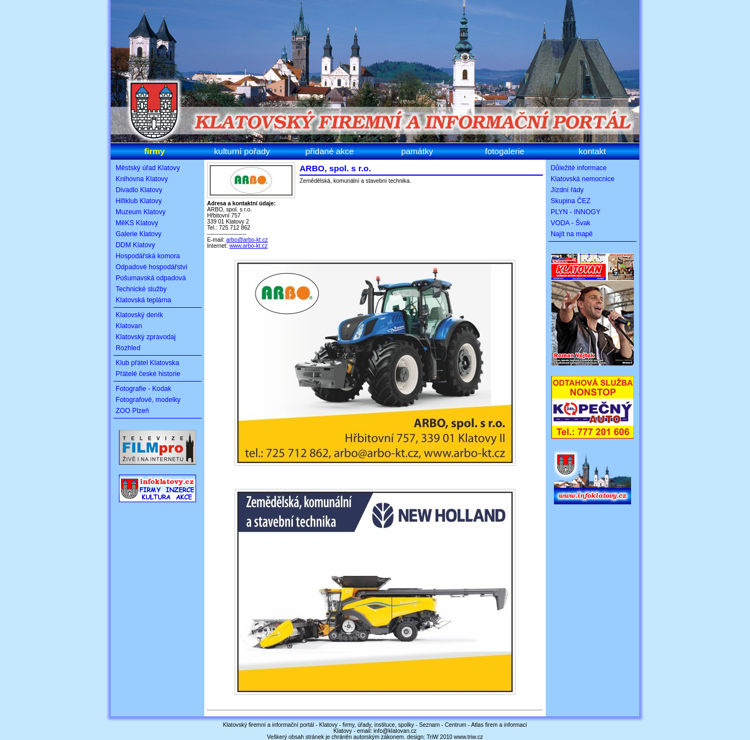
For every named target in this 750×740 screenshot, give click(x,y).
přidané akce (330, 151)
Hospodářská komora (148, 256)
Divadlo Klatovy (139, 190)
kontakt (592, 151)
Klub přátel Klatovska (147, 363)
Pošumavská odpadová (151, 278)
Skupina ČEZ (570, 201)
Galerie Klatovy (138, 234)
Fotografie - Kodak (143, 389)
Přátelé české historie (148, 374)
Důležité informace (579, 168)
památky (417, 151)
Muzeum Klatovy (141, 212)
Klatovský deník (139, 315)
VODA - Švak (570, 223)
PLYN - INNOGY (575, 212)
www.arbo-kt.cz (248, 246)
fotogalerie (505, 151)
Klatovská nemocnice (583, 179)
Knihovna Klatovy (142, 179)
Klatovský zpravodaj (146, 337)
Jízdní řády (567, 190)
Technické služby (141, 289)
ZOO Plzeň (132, 411)
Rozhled (128, 348)
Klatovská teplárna (143, 300)
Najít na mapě (572, 234)
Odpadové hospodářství (151, 267)
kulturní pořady (242, 151)
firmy (154, 151)
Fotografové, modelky (148, 400)
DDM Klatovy (135, 245)
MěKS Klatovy (137, 223)
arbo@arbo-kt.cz (247, 240)
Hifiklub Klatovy (139, 201)
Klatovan (129, 326)
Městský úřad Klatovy (148, 168)
